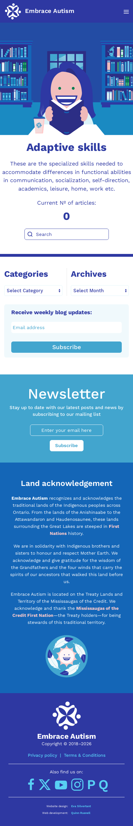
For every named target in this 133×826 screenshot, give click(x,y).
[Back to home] (39, 11)
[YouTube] (61, 784)
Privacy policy (42, 755)
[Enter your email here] (66, 430)
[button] (123, 12)
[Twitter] (44, 784)
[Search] (66, 234)
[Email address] (66, 327)
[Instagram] (77, 784)
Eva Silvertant (81, 806)
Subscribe (66, 347)
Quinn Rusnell (80, 812)
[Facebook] (31, 784)
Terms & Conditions (84, 755)
